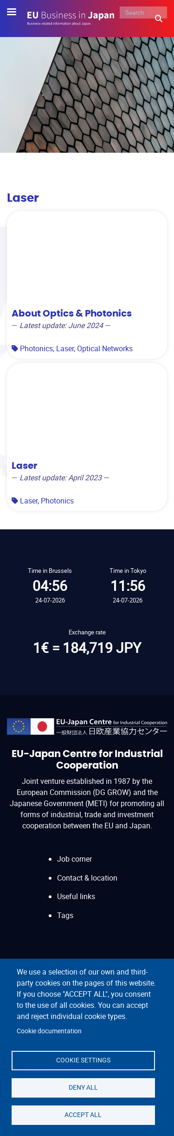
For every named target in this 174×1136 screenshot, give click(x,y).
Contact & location (87, 878)
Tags (65, 915)
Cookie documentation (49, 1031)
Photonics (36, 348)
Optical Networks (105, 348)
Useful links (76, 896)
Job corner (74, 859)
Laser (65, 348)
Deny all (83, 1087)
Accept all (83, 1115)
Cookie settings (83, 1060)
